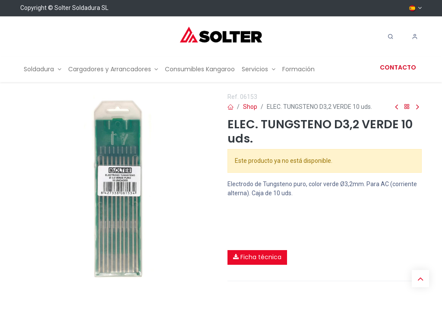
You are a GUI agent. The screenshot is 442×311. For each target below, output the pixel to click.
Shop (250, 106)
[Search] (391, 37)
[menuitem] (42, 69)
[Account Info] (415, 37)
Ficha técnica (257, 257)
